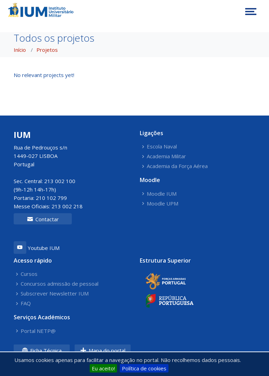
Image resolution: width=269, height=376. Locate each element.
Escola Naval (162, 146)
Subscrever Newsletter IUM (55, 293)
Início (20, 49)
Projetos (47, 49)
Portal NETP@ (38, 331)
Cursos (29, 274)
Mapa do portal (102, 350)
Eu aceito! (103, 368)
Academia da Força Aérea (177, 166)
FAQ (26, 303)
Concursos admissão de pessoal (59, 283)
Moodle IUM (162, 193)
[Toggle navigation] (251, 11)
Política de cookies (144, 368)
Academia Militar (166, 156)
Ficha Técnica (42, 350)
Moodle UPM (162, 203)
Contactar (43, 219)
